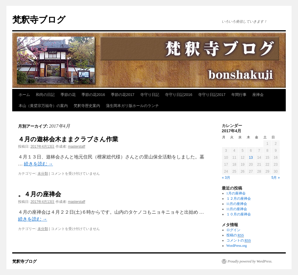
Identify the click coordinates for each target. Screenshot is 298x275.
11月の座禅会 (236, 204)
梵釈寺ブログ (38, 19)
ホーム (24, 94)
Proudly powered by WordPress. (250, 261)
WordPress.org (236, 246)
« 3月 (226, 178)
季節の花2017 (122, 94)
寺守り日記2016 (178, 94)
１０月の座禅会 (238, 214)
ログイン (233, 230)
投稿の (235, 235)
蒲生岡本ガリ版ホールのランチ (132, 105)
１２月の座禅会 (238, 199)
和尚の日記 (45, 94)
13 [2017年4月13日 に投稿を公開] (251, 158)
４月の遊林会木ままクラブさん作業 (68, 139)
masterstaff (76, 146)
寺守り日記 (149, 94)
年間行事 (238, 94)
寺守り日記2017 (212, 94)
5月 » (276, 178)
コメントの (238, 240)
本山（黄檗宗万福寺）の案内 (43, 105)
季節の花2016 (93, 94)
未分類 (43, 174)
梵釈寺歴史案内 (87, 105)
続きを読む (38, 163)
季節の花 (68, 94)
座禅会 (258, 94)
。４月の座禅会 (39, 194)
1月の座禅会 (236, 193)
